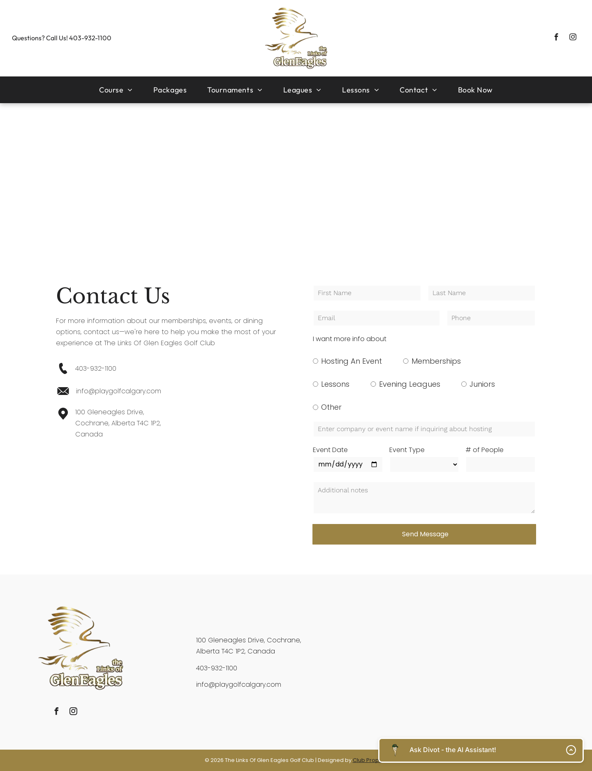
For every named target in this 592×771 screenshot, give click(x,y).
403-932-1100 (90, 38)
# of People (484, 450)
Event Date (330, 450)
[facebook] (556, 38)
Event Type (407, 450)
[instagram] (573, 38)
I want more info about (349, 339)
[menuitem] (116, 90)
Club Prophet (370, 760)
